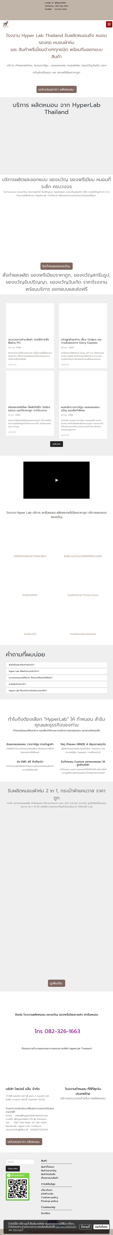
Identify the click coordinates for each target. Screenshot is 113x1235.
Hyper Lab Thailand (29, 1126)
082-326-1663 (61, 6)
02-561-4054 (61, 9)
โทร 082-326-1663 (56, 1031)
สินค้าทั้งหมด (47, 1167)
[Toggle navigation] (109, 24)
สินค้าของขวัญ (48, 1170)
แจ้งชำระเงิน (47, 1194)
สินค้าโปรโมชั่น (48, 1174)
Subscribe (13, 1168)
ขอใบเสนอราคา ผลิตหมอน (56, 89)
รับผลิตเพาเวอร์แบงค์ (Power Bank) (30, 556)
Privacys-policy (49, 1201)
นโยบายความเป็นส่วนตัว (66, 1226)
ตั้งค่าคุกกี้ (85, 1226)
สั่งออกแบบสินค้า (49, 1178)
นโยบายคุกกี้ (18, 1230)
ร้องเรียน (45, 1213)
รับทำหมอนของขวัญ (56, 266)
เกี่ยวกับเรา (47, 1190)
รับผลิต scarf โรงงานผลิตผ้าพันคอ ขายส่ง (83, 556)
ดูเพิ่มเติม (12, 364)
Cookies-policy (49, 1197)
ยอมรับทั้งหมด (101, 1226)
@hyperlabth (60, 2)
